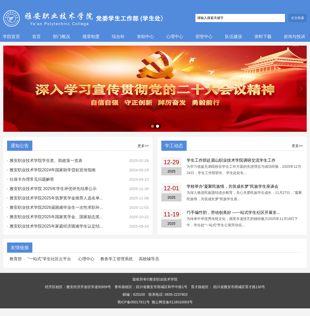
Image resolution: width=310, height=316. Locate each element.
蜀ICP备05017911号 (133, 302)
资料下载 (263, 36)
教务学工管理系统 (116, 259)
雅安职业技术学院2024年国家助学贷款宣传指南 (53, 170)
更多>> (143, 146)
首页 (36, 36)
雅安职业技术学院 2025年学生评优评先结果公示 (53, 189)
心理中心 (174, 36)
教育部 (16, 259)
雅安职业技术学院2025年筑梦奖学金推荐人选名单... (56, 198)
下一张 (301, 89)
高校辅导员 (149, 259)
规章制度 (91, 36)
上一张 (9, 89)
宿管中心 (204, 36)
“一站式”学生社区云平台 (50, 259)
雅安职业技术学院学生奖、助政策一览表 (46, 160)
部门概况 (61, 36)
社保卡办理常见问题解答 (32, 179)
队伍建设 (233, 36)
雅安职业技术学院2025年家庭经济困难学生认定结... (56, 226)
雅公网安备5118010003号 (172, 302)
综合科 (118, 36)
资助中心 (145, 36)
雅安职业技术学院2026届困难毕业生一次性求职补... (56, 207)
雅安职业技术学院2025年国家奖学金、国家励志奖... (56, 217)
